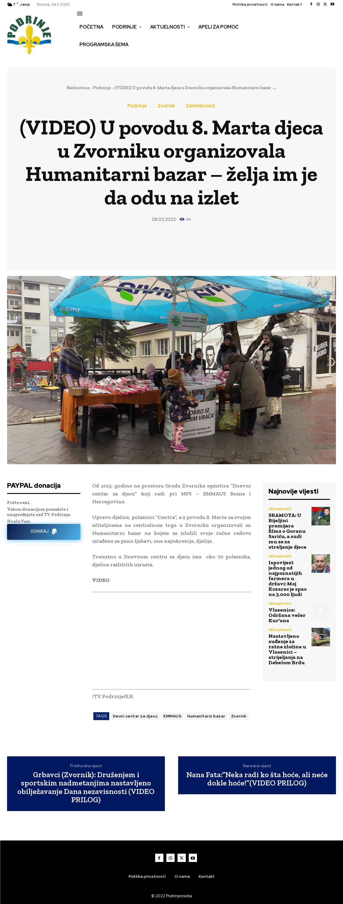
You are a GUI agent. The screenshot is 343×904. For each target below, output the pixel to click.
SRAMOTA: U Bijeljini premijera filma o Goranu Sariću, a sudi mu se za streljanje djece (287, 531)
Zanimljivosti (200, 106)
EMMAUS (172, 716)
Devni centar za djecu (135, 716)
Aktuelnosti (280, 509)
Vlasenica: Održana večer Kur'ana (287, 615)
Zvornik (166, 106)
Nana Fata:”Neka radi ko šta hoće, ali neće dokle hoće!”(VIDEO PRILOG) (257, 778)
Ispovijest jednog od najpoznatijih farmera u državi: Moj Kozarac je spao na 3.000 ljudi (288, 578)
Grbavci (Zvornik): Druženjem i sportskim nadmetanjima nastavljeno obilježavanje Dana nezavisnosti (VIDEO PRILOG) (86, 787)
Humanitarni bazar (206, 716)
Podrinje (102, 87)
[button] (83, 57)
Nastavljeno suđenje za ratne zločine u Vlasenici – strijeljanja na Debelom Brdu (287, 649)
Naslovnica (78, 87)
